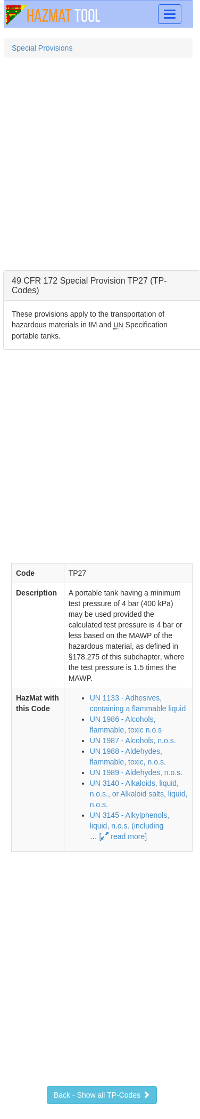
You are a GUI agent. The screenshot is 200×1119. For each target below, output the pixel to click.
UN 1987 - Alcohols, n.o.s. (133, 740)
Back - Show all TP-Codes (102, 1095)
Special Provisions (42, 48)
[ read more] (123, 836)
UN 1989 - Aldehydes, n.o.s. (136, 772)
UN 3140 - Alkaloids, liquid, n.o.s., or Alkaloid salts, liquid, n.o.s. (139, 794)
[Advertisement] (99, 168)
